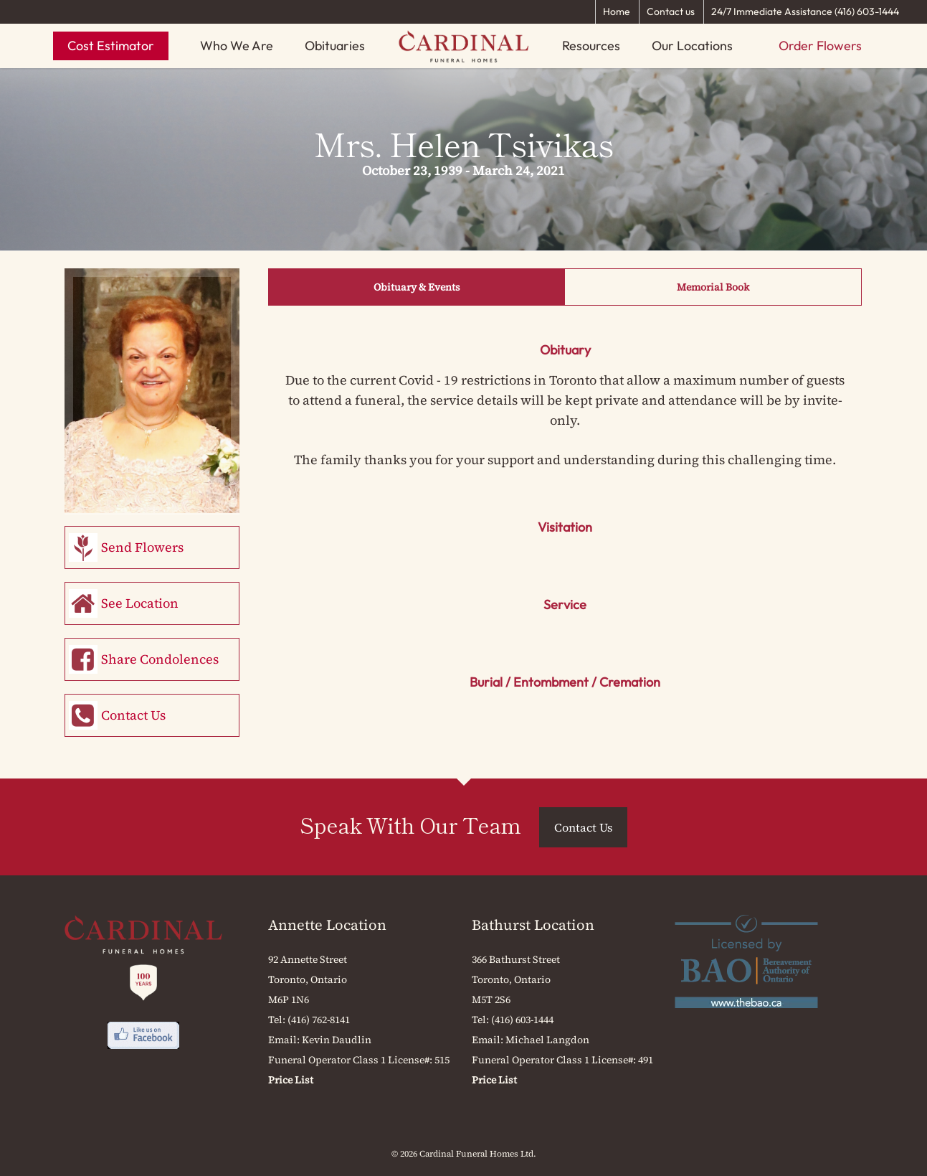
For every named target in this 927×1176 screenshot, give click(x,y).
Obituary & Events (417, 287)
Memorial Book (713, 287)
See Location (140, 603)
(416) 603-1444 (522, 1019)
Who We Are (236, 45)
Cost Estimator (110, 45)
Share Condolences (160, 659)
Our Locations (692, 45)
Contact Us (133, 715)
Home (616, 11)
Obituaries (335, 45)
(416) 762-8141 (318, 1019)
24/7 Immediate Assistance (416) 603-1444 (805, 11)
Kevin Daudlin (336, 1039)
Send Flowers (142, 547)
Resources (591, 45)
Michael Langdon (547, 1039)
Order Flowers (820, 45)
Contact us (671, 11)
